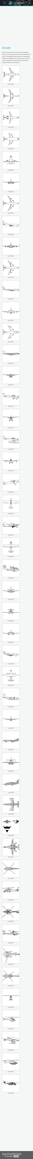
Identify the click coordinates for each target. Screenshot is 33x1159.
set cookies (10, 1156)
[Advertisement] (16, 25)
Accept (16, 1156)
